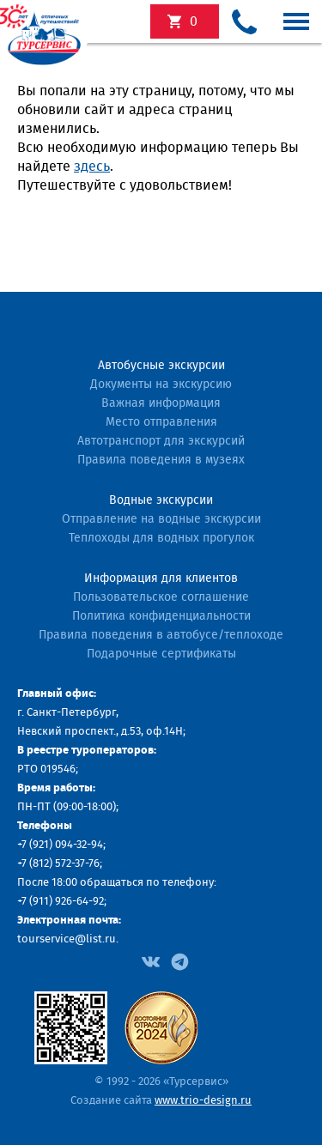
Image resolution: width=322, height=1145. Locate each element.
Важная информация (161, 403)
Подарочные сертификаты (161, 654)
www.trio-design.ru (203, 1100)
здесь (92, 166)
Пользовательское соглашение (161, 597)
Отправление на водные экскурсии (161, 519)
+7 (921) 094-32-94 (60, 845)
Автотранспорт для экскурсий (161, 441)
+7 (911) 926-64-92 (60, 901)
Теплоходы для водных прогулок (161, 538)
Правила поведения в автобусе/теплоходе (161, 635)
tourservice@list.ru (66, 939)
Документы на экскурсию (161, 385)
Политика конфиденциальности (161, 616)
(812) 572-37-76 (64, 863)
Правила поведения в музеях (161, 460)
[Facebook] (151, 960)
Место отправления (161, 422)
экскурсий (193, 21)
